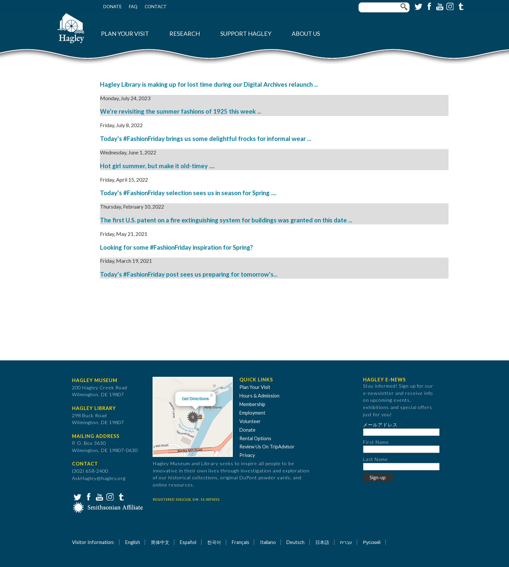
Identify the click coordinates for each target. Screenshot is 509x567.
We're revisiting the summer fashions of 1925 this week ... (180, 111)
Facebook (428, 6)
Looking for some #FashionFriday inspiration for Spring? (176, 247)
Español (188, 542)
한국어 (214, 542)
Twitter (418, 6)
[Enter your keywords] (384, 7)
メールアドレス (380, 424)
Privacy (247, 455)
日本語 (322, 542)
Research (184, 33)
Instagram (449, 6)
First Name (376, 442)
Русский (371, 542)
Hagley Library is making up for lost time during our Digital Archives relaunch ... (209, 84)
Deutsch (295, 542)
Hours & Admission (259, 395)
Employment (252, 413)
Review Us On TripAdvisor (267, 446)
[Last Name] (401, 466)
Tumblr (460, 6)
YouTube (439, 6)
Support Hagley (245, 33)
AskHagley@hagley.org (99, 478)
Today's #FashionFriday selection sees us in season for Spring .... (188, 192)
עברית (346, 542)
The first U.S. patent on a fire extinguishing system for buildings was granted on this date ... (226, 220)
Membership (252, 404)
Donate (112, 6)
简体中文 (160, 542)
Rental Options (255, 438)
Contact (156, 6)
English (132, 542)
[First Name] (401, 449)
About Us (306, 33)
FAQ (133, 6)
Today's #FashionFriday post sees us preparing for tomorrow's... (189, 274)
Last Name (375, 459)
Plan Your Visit (125, 33)
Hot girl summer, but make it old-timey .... (157, 166)
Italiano (268, 542)
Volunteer (250, 421)
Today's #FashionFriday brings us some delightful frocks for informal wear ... (205, 138)
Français (240, 542)
